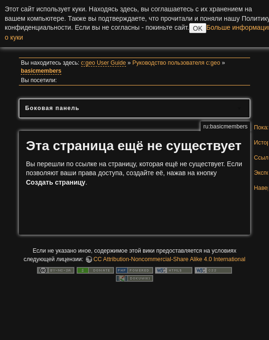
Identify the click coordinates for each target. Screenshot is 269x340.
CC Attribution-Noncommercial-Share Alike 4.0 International (169, 259)
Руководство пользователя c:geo (176, 63)
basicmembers (41, 71)
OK (197, 28)
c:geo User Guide (103, 63)
